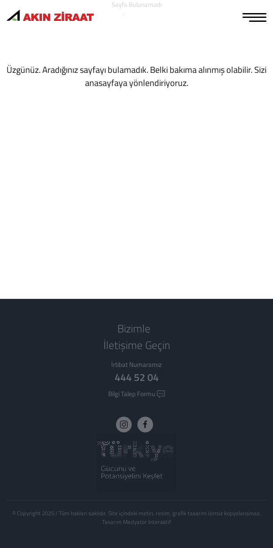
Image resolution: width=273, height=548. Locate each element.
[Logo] (50, 16)
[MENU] (254, 16)
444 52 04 (137, 377)
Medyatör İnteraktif (147, 521)
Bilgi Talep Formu (136, 394)
